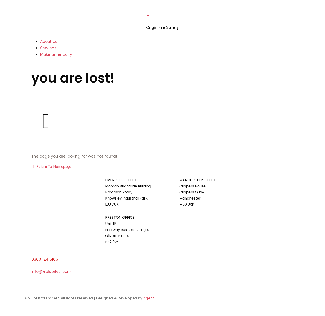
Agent (148, 298)
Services (48, 48)
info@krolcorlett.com (51, 271)
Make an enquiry (56, 54)
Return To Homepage (51, 166)
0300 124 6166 (44, 259)
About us (48, 41)
